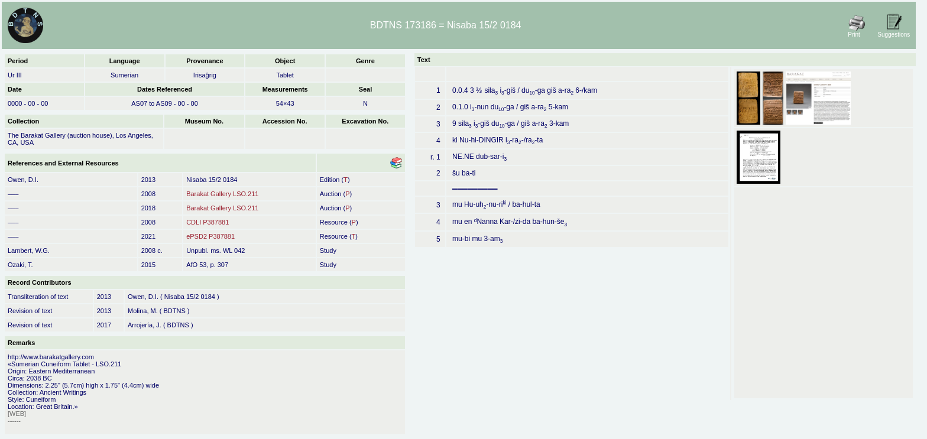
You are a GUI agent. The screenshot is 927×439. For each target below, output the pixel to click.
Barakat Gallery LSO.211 (222, 193)
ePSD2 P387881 (210, 236)
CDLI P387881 (207, 222)
